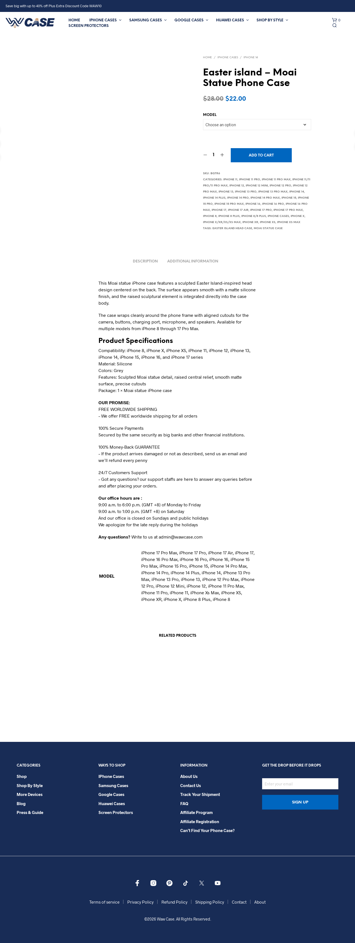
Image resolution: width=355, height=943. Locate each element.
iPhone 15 (289, 197)
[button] (336, 20)
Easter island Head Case (232, 228)
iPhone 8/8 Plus (253, 216)
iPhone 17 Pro (261, 210)
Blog (21, 803)
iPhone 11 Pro (249, 179)
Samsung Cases (145, 20)
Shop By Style (270, 20)
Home (74, 20)
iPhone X (298, 216)
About (260, 901)
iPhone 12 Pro (280, 185)
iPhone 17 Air (238, 210)
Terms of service (104, 901)
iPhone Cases (103, 20)
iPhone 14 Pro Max (265, 197)
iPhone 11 (230, 179)
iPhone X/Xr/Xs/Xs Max (222, 222)
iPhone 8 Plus (229, 216)
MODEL (209, 115)
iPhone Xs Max (288, 222)
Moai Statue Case (268, 228)
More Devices (29, 794)
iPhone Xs (267, 222)
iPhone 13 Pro (246, 191)
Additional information (192, 261)
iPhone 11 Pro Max (276, 179)
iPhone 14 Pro (238, 197)
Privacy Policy (140, 901)
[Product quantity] (213, 155)
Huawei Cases (230, 20)
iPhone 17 (219, 210)
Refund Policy (174, 901)
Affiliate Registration (199, 821)
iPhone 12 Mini (257, 185)
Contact (239, 901)
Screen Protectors (89, 26)
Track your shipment (200, 794)
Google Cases (189, 20)
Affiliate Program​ (196, 812)
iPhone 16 (252, 204)
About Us (188, 776)
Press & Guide (30, 812)
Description (145, 261)
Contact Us (190, 785)
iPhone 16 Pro (273, 204)
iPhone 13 (226, 191)
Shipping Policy (209, 901)
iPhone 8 (210, 216)
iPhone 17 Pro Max (288, 210)
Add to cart (261, 155)
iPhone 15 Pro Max (229, 204)
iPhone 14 (251, 57)
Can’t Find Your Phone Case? (207, 830)
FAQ (184, 803)
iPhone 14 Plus (214, 197)
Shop (22, 776)
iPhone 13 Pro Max (273, 191)
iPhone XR (250, 222)
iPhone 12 (236, 185)
